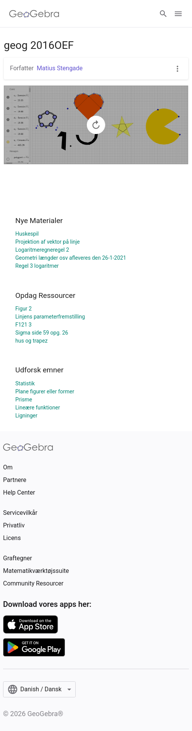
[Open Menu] (178, 13)
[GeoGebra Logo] (34, 14)
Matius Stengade (60, 68)
